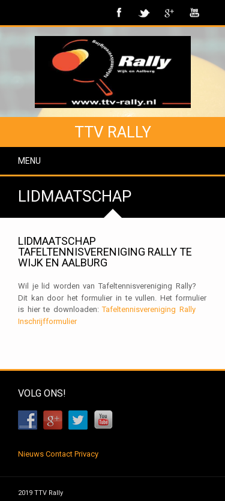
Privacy (86, 453)
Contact (59, 453)
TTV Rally (112, 132)
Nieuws (31, 453)
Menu (29, 161)
